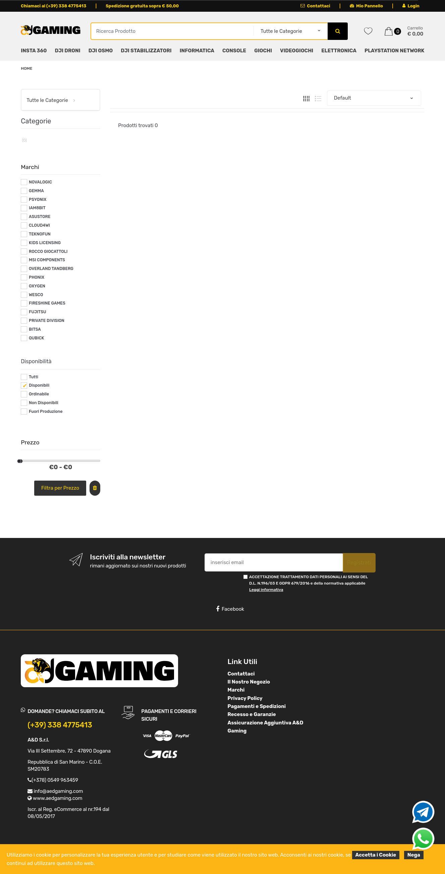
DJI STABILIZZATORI (146, 51)
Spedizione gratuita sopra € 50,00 (142, 5)
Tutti (33, 377)
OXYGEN (37, 286)
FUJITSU (37, 312)
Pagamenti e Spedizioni (257, 706)
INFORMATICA (197, 51)
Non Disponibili (43, 402)
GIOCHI (263, 51)
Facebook (230, 609)
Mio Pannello (366, 5)
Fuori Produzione (45, 411)
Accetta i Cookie (375, 855)
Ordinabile (39, 394)
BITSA (35, 329)
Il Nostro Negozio (249, 682)
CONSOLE (234, 51)
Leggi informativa (266, 589)
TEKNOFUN (40, 234)
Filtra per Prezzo (60, 488)
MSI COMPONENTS (47, 260)
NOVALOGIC (40, 182)
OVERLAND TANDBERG (51, 268)
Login (411, 5)
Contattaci (315, 5)
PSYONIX (37, 199)
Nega (413, 855)
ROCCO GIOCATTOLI (48, 251)
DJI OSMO (101, 51)
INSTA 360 (34, 51)
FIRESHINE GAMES (47, 303)
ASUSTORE (39, 216)
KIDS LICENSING (45, 242)
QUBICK (36, 338)
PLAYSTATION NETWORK (394, 51)
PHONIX (36, 277)
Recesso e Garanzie (252, 714)
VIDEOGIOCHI (296, 51)
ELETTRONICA (338, 51)
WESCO (36, 294)
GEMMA (36, 190)
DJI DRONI (67, 51)
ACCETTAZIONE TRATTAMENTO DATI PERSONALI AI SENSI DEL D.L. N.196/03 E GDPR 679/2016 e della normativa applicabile (308, 583)
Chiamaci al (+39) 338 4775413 (53, 5)
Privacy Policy (245, 698)
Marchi (236, 690)
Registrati (359, 562)
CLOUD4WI (39, 225)
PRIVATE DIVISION (46, 320)
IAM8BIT (37, 208)
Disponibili (39, 385)
